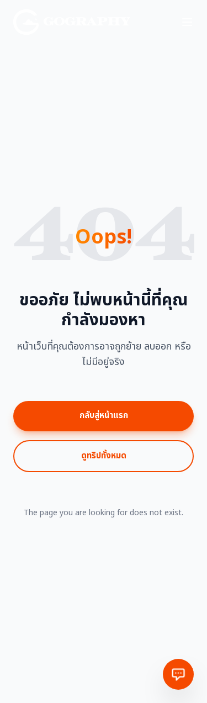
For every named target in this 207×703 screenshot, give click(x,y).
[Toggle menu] (187, 22)
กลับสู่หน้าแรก (103, 415)
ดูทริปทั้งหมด (103, 456)
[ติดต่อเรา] (178, 674)
